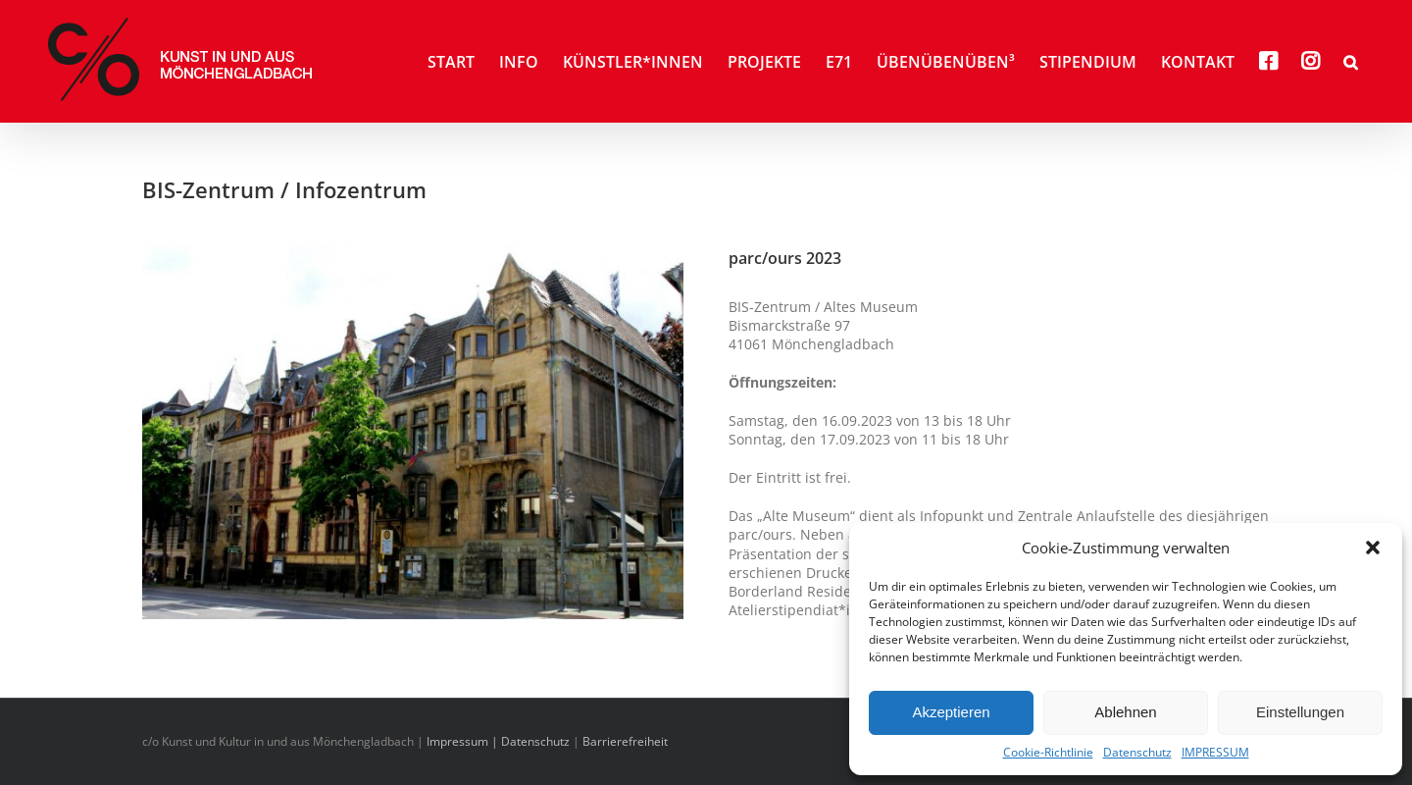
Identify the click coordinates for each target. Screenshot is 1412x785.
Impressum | (464, 741)
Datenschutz (1137, 752)
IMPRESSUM (1215, 752)
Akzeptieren (950, 712)
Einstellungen (1300, 712)
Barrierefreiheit (625, 741)
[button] (1373, 547)
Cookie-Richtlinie (1048, 752)
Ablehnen (1125, 712)
